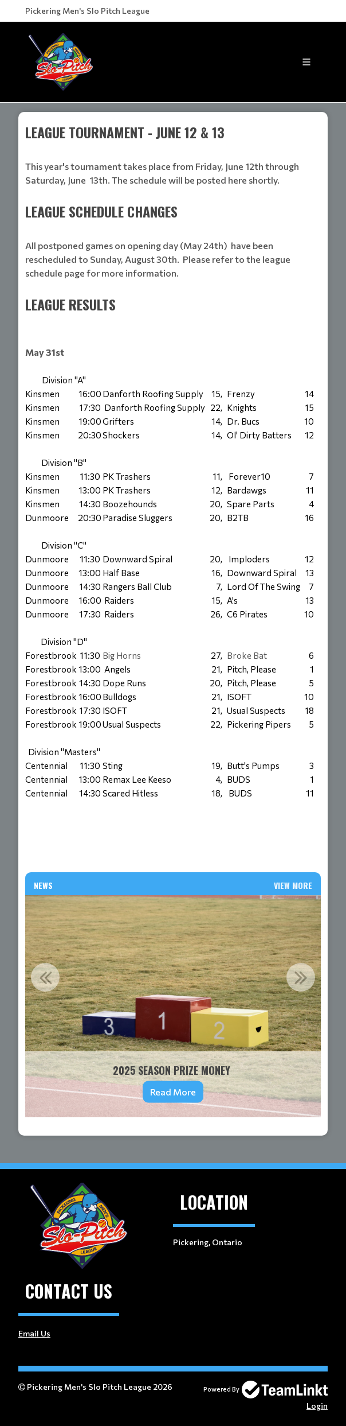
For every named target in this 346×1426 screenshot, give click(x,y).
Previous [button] (45, 977)
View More (293, 885)
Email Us (34, 1333)
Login (317, 1406)
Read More (173, 1091)
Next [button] (300, 977)
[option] (173, 1006)
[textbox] (173, 161)
